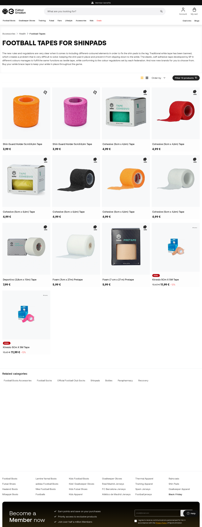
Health (22, 33)
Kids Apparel (75, 494)
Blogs (196, 21)
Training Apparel (144, 483)
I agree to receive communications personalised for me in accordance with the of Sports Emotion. (161, 521)
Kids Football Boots (79, 478)
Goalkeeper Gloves (27, 21)
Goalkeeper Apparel (179, 489)
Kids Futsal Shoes (78, 489)
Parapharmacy (125, 380)
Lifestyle (68, 21)
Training (42, 21)
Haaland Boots (10, 489)
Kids (91, 21)
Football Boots (9, 21)
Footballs (40, 494)
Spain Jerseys (142, 489)
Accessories (81, 21)
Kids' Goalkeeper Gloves (81, 483)
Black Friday (175, 494)
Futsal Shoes (9, 483)
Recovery (143, 380)
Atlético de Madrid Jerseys (116, 494)
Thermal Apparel (144, 478)
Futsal (51, 21)
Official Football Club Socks (71, 380)
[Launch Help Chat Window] (191, 513)
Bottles (108, 380)
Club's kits (187, 21)
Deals (99, 21)
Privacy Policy (161, 523)
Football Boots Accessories (17, 380)
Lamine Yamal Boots (46, 478)
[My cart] (194, 11)
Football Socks (44, 380)
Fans (60, 21)
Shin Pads (174, 483)
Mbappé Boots (10, 494)
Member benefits (101, 3)
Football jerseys (143, 494)
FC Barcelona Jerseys (114, 489)
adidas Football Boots (47, 483)
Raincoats (174, 478)
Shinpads (95, 380)
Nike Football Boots (46, 489)
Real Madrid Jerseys (113, 483)
